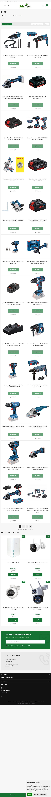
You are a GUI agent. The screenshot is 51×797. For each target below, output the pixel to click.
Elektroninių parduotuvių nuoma (22, 703)
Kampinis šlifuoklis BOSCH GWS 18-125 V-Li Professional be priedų (37, 468)
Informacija (4, 674)
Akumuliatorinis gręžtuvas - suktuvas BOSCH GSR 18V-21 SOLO (13, 427)
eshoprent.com (32, 703)
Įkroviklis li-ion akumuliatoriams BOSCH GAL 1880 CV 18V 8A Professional (13, 303)
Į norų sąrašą (13, 67)
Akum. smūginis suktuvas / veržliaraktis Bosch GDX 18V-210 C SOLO (13, 385)
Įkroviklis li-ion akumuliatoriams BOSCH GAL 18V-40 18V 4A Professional (13, 344)
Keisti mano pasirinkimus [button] (40, 794)
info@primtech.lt (10, 666)
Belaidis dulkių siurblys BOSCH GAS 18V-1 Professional (13, 56)
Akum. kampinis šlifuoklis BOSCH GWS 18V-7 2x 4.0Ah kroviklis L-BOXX (13, 509)
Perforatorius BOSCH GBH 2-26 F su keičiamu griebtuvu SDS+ (37, 56)
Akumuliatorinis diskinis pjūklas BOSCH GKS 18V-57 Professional (13, 221)
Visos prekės (44, 532)
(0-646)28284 (9, 661)
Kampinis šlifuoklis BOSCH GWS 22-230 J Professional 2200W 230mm (37, 427)
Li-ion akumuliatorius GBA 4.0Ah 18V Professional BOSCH (37, 179)
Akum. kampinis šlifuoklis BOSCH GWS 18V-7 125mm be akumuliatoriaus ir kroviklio (13, 97)
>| (30, 526)
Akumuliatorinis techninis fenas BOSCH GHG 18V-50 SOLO (13, 262)
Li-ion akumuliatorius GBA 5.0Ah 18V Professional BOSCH (37, 97)
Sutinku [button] (29, 794)
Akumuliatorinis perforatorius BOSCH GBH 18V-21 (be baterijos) (37, 344)
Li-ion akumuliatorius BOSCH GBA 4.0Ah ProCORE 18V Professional (13, 138)
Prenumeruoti (43, 641)
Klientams (4, 681)
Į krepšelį (13, 574)
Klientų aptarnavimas (7, 677)
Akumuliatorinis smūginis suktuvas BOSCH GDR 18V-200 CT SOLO (13, 468)
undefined (7, 24)
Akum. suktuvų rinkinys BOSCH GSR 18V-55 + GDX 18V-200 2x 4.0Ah (37, 138)
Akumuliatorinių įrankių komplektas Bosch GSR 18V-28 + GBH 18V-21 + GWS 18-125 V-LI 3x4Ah (37, 510)
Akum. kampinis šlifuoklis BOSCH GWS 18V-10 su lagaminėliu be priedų (37, 262)
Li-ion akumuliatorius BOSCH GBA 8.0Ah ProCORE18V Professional (37, 221)
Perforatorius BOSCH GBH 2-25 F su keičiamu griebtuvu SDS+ (37, 385)
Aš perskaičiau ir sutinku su (19, 646)
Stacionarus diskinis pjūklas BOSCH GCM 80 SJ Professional (13, 179)
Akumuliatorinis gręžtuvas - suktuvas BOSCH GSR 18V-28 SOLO (37, 303)
